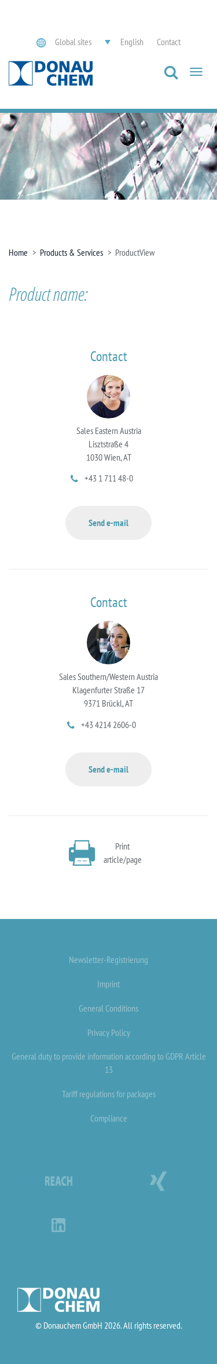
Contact (169, 41)
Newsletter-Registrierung (108, 959)
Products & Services (71, 252)
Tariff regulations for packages (109, 1094)
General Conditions (108, 1008)
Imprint (108, 984)
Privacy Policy (108, 1032)
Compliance (108, 1118)
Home (18, 252)
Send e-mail (108, 522)
